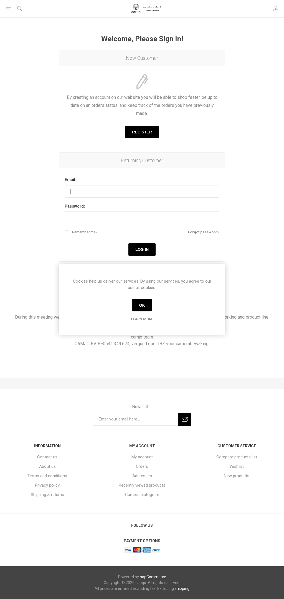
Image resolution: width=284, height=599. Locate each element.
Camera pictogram (142, 494)
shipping (182, 588)
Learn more (142, 319)
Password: (75, 206)
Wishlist (237, 466)
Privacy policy (47, 485)
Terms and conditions (47, 475)
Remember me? (84, 232)
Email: (70, 179)
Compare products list (236, 457)
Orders (142, 466)
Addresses (142, 475)
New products (236, 475)
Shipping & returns (47, 494)
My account (142, 457)
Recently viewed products (142, 485)
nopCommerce (153, 577)
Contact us (47, 457)
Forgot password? (203, 232)
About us (47, 466)
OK (142, 305)
